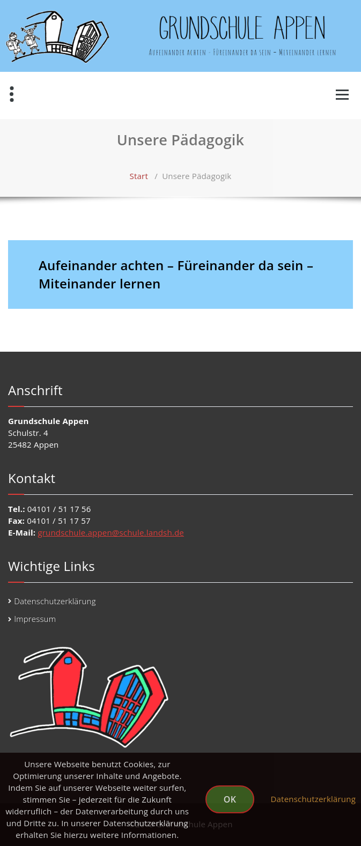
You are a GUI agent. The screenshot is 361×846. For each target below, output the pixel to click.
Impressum (35, 618)
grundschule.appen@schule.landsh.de (111, 532)
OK (230, 799)
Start (139, 175)
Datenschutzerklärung (54, 601)
